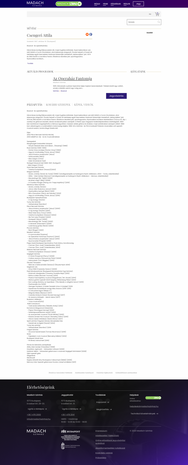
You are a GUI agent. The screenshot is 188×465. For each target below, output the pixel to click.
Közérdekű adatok (104, 453)
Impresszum (101, 430)
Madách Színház (59, 82)
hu (150, 14)
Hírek (105, 3)
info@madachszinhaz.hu (38, 419)
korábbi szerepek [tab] (58, 104)
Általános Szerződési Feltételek (60, 373)
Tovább (30, 63)
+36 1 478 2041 (68, 414)
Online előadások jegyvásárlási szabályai (110, 442)
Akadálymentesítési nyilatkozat (110, 448)
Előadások (116, 3)
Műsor (97, 3)
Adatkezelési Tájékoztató (107, 435)
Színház (56, 91)
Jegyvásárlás (116, 95)
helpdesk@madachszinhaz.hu (144, 406)
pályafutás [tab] (34, 104)
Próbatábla (100, 457)
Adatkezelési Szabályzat (84, 373)
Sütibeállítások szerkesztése (126, 373)
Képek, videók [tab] (83, 104)
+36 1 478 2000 (34, 414)
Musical (64, 91)
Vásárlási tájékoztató (104, 373)
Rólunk (127, 3)
